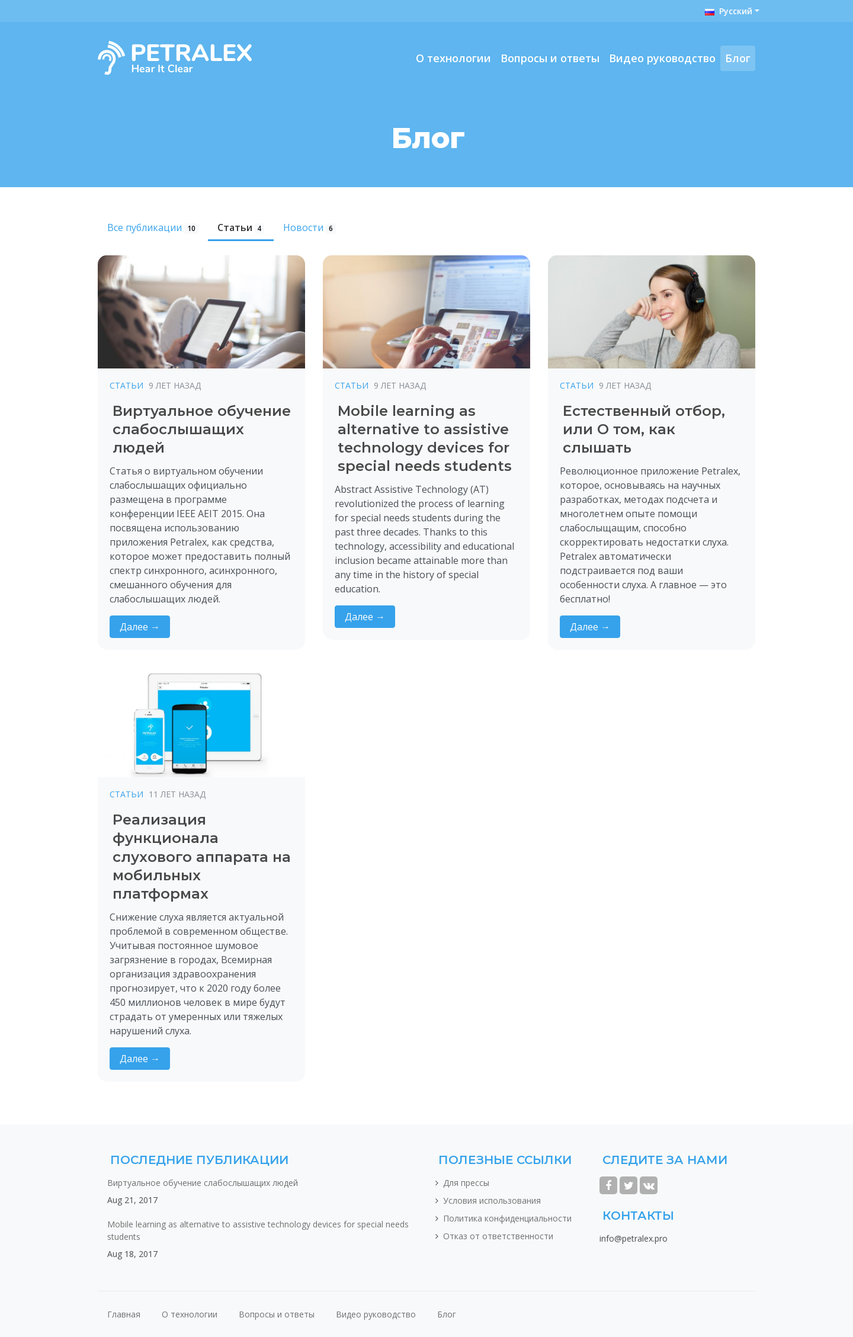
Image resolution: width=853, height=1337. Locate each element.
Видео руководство (662, 58)
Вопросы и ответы (550, 58)
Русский (728, 11)
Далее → (140, 626)
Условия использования (492, 1200)
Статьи (241, 227)
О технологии (453, 58)
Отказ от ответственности (498, 1236)
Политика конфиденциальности (507, 1218)
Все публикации (152, 227)
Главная (123, 1314)
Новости (309, 227)
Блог (738, 58)
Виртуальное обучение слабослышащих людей (202, 1182)
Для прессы (466, 1182)
